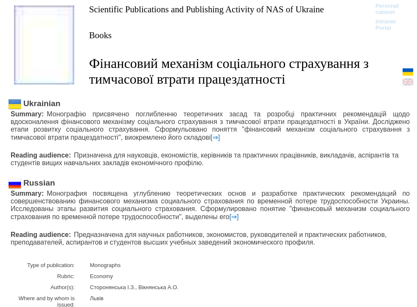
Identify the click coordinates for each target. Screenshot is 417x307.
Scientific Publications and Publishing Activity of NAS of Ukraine (206, 9)
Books (100, 35)
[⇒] (215, 137)
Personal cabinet (387, 9)
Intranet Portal (385, 24)
